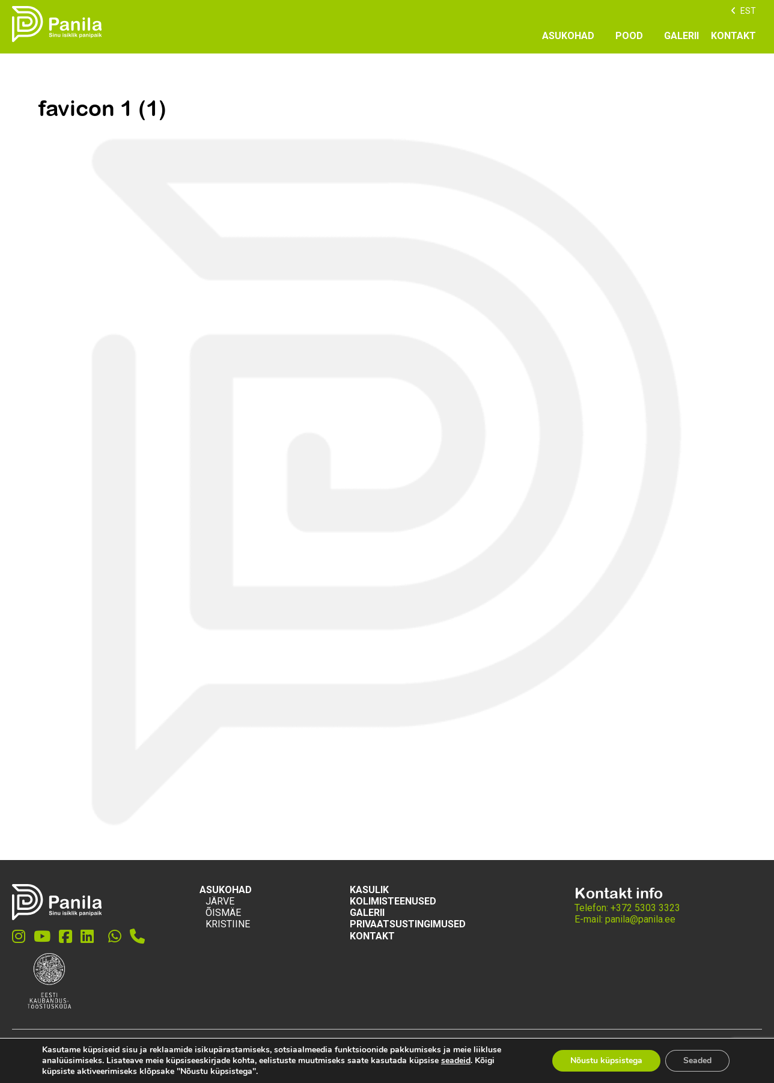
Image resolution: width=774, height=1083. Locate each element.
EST (748, 11)
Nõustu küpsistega (606, 1060)
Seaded (697, 1060)
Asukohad (568, 35)
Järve (220, 901)
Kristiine (228, 924)
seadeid (456, 1060)
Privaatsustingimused (408, 924)
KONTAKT (733, 35)
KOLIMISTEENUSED (393, 901)
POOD (629, 35)
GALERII (681, 35)
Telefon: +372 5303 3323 (627, 908)
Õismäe (223, 912)
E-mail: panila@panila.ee (624, 919)
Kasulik (369, 889)
